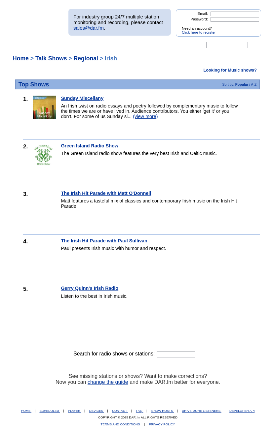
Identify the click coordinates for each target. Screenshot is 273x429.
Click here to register (199, 32)
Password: (199, 19)
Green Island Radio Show (89, 145)
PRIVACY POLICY (162, 424)
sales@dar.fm (88, 28)
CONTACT (120, 411)
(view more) (145, 116)
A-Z (253, 84)
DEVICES (96, 411)
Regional (86, 58)
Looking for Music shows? (229, 70)
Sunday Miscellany (82, 98)
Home (21, 58)
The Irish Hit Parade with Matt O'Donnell (106, 193)
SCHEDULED (49, 411)
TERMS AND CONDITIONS (121, 424)
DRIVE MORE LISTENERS (201, 411)
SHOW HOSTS (162, 411)
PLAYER (74, 411)
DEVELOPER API (241, 411)
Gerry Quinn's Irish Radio (89, 288)
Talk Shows (51, 58)
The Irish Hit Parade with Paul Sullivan (104, 240)
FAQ (139, 411)
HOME (26, 411)
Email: (203, 13)
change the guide (108, 382)
